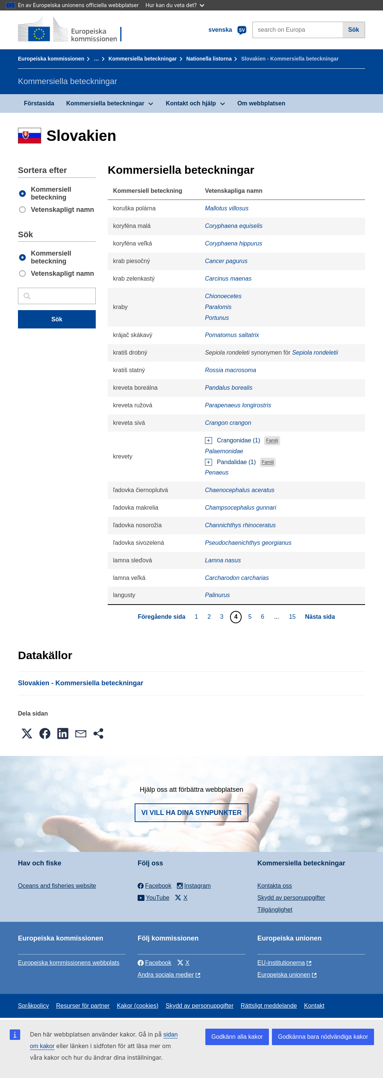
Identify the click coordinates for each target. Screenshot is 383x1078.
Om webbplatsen (261, 103)
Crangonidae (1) (238, 440)
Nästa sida (320, 617)
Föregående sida (161, 617)
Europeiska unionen (283, 975)
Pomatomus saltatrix (232, 335)
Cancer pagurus (226, 261)
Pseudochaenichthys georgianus (248, 543)
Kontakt (314, 1006)
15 (293, 616)
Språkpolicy (33, 1006)
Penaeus (217, 472)
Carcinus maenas (228, 278)
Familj (272, 441)
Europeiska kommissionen (51, 59)
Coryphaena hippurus (233, 243)
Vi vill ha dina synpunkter (191, 812)
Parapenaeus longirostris (238, 405)
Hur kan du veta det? (174, 5)
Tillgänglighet (274, 909)
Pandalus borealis (228, 387)
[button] (26, 733)
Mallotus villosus (226, 208)
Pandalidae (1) (236, 462)
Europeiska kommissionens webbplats (68, 963)
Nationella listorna (209, 59)
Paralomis (218, 307)
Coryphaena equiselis (234, 226)
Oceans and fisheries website (57, 886)
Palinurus (217, 595)
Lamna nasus (223, 560)
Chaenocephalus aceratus (240, 490)
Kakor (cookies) (137, 1006)
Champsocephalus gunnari (240, 507)
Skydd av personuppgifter (291, 898)
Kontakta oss (274, 886)
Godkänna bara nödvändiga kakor (323, 1037)
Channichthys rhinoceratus (240, 525)
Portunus (217, 318)
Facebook (154, 963)
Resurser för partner (83, 1006)
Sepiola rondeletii (315, 352)
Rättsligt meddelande (268, 1006)
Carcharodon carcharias (237, 578)
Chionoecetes (223, 296)
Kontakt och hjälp (191, 103)
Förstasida (39, 103)
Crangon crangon (228, 423)
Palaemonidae (224, 451)
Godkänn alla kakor (237, 1037)
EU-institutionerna (281, 963)
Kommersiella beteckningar (142, 59)
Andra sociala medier (166, 975)
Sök (353, 30)
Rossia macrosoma (230, 370)
